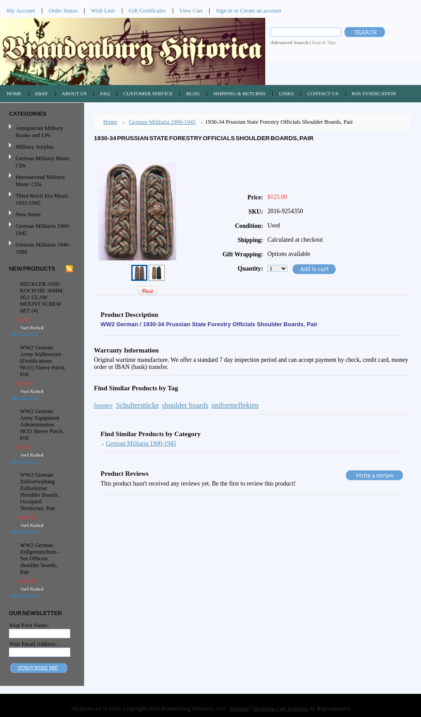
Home (110, 121)
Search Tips (324, 42)
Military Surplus (34, 146)
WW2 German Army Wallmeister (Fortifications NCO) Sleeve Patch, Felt (42, 360)
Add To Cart (24, 334)
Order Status (63, 10)
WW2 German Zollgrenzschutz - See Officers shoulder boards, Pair (40, 558)
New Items (28, 214)
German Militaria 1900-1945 (41, 229)
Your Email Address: (33, 643)
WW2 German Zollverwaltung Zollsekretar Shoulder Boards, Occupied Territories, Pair (39, 491)
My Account (21, 10)
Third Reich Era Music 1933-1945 (42, 199)
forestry (103, 405)
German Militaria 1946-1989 (43, 248)
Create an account (260, 10)
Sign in (224, 10)
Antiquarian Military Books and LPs (39, 131)
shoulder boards (185, 405)
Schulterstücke (137, 405)
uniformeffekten (235, 405)
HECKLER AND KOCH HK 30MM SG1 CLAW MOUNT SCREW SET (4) (41, 297)
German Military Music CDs (41, 162)
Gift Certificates (147, 10)
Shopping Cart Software (280, 708)
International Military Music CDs (40, 180)
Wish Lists (103, 10)
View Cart (191, 10)
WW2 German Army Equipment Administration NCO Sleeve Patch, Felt (42, 424)
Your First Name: (29, 625)
